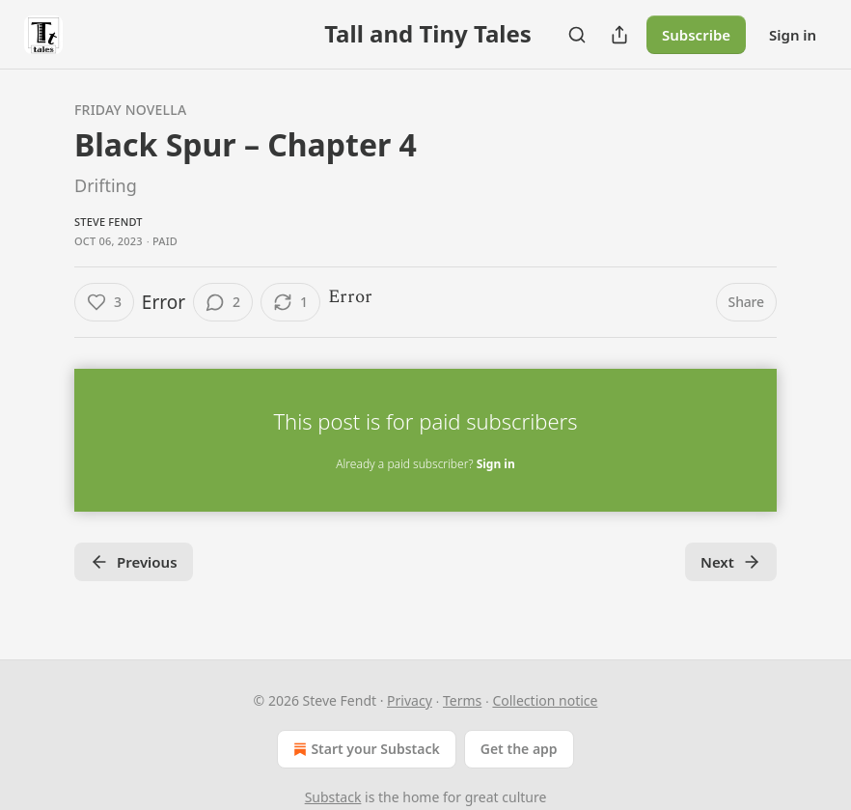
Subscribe (696, 34)
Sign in (792, 34)
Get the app (519, 749)
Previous (134, 562)
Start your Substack (364, 749)
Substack (333, 797)
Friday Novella (130, 109)
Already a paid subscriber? (425, 464)
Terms (462, 700)
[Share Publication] (619, 34)
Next (730, 562)
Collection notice (544, 700)
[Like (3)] (104, 302)
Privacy (409, 700)
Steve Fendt (108, 221)
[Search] (577, 34)
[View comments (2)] (223, 302)
